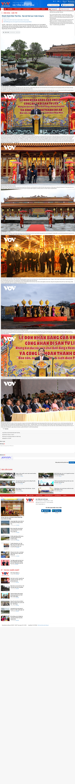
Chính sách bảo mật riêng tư (43, 625)
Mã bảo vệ (2, 454)
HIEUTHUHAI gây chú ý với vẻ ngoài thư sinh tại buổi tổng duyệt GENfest (18, 21)
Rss (54, 1)
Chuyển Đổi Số (36, 9)
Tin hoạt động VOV (27, 9)
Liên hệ (65, 1)
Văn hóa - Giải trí (10, 13)
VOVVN (21, 476)
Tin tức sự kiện (17, 9)
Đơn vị (59, 1)
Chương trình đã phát (53, 5)
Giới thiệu (10, 9)
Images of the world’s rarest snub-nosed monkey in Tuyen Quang (16, 19)
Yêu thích (6, 428)
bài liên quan (7, 470)
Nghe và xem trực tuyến (67, 5)
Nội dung (2, 443)
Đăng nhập (71, 1)
